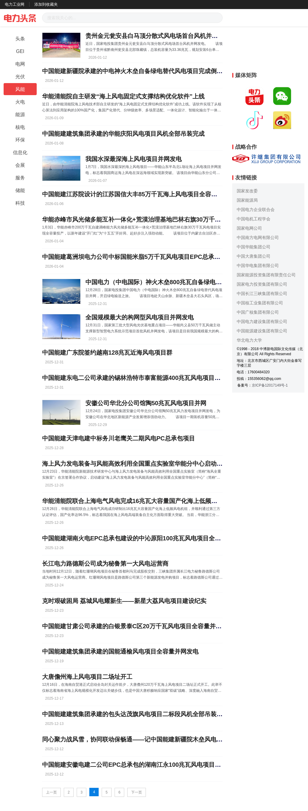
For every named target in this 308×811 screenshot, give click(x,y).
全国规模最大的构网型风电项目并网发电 (139, 317)
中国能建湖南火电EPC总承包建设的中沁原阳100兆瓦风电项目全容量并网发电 (146, 538)
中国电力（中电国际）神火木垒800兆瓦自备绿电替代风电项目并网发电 (180, 282)
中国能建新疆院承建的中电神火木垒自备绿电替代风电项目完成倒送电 (135, 71)
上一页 (51, 792)
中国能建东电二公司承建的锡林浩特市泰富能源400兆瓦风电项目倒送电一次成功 (149, 377)
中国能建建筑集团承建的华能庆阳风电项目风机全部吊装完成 (123, 133)
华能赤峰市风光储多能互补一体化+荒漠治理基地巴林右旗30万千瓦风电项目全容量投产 (158, 219)
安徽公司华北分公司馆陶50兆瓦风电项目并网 (145, 403)
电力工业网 (14, 4)
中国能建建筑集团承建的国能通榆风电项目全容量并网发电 (120, 651)
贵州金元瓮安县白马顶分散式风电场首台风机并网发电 (157, 36)
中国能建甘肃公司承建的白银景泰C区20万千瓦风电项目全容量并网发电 (138, 626)
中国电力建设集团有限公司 (262, 321)
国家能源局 (247, 200)
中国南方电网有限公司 (258, 237)
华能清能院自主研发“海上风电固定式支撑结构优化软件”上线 (123, 96)
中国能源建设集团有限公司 (262, 330)
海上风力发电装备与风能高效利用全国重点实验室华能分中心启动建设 (135, 463)
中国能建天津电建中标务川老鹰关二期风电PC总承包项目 (118, 438)
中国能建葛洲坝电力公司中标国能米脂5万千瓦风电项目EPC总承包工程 (137, 256)
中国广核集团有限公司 (258, 312)
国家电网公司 (249, 228)
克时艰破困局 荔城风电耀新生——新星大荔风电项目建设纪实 (124, 601)
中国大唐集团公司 (253, 256)
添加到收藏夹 (46, 4)
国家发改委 (247, 190)
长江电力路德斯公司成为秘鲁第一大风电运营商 (105, 563)
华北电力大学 (249, 340)
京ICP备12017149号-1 (270, 385)
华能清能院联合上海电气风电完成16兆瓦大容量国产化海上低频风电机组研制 (144, 501)
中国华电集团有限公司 (258, 265)
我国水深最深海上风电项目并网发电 (133, 159)
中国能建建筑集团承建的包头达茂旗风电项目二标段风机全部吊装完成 (135, 714)
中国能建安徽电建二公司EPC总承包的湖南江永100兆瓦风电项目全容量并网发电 (149, 764)
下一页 (136, 792)
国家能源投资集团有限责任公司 (266, 274)
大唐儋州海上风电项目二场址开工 (87, 676)
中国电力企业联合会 (256, 209)
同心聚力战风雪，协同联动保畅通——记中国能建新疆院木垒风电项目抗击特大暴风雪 (156, 739)
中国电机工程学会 (253, 218)
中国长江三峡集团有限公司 (262, 293)
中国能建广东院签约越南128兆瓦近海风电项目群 (107, 352)
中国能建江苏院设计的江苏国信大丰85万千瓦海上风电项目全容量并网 (135, 194)
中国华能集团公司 (253, 246)
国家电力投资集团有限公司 (262, 284)
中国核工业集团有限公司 (260, 302)
